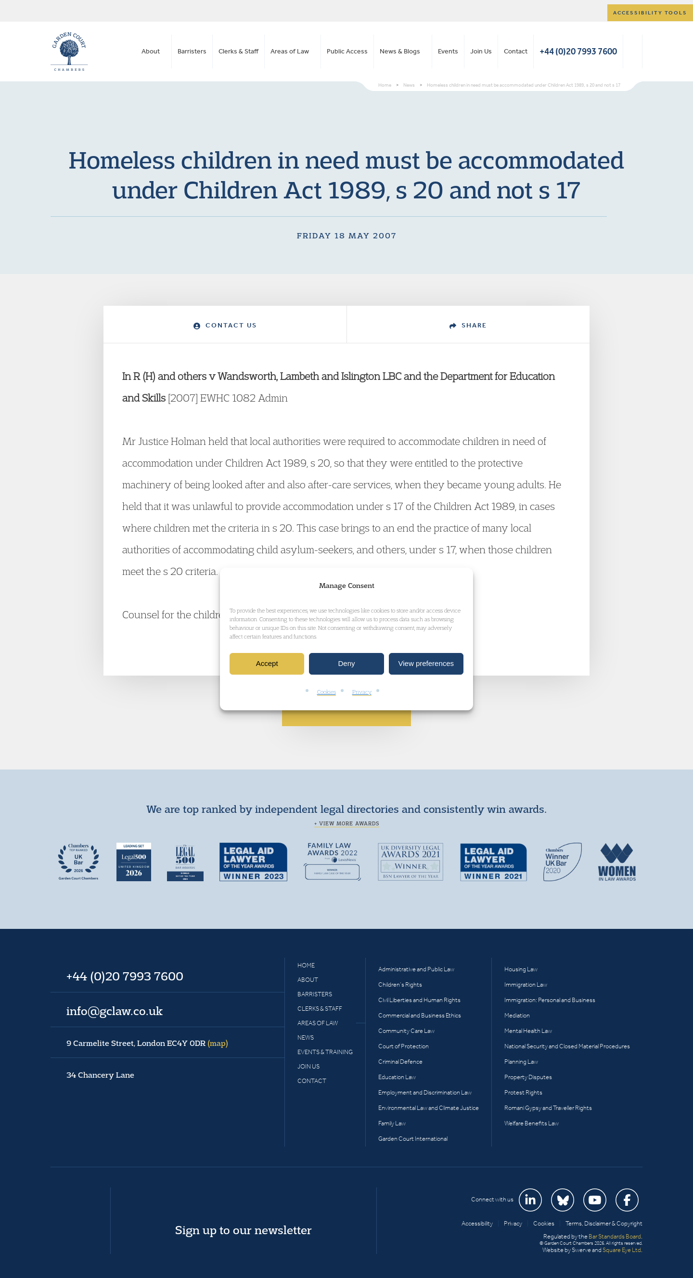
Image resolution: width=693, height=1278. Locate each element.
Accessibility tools (650, 13)
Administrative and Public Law (416, 969)
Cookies (326, 691)
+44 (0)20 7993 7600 (578, 51)
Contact (515, 51)
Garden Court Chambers (69, 51)
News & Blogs (400, 51)
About (150, 51)
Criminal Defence (400, 1061)
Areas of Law (289, 51)
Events (448, 51)
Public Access (347, 51)
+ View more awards (346, 823)
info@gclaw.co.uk (114, 1011)
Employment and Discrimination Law (425, 1092)
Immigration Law (525, 984)
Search (632, 51)
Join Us (481, 51)
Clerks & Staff (238, 51)
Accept (267, 664)
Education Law (397, 1077)
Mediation (517, 1015)
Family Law (392, 1123)
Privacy (362, 691)
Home (306, 965)
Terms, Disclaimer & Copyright (603, 1223)
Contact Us (225, 325)
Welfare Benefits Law (531, 1123)
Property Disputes (528, 1077)
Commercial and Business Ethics (419, 1015)
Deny (346, 664)
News (305, 1037)
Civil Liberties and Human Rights (419, 1000)
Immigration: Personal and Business (549, 1000)
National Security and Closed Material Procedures (567, 1046)
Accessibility (477, 1223)
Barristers (192, 51)
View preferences (426, 664)
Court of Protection (403, 1046)
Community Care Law (406, 1030)
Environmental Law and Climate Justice (428, 1107)
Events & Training (325, 1052)
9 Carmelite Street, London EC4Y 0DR (147, 1043)
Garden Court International (413, 1138)
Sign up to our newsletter (243, 1230)
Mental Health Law (528, 1030)
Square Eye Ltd (622, 1249)
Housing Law (521, 969)
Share (468, 325)
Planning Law (521, 1061)
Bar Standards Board (615, 1236)
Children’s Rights (400, 984)
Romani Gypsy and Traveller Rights (548, 1107)
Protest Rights (523, 1092)
